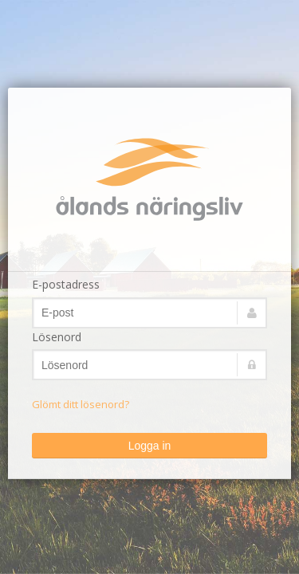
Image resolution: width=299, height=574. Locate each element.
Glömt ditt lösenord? (80, 404)
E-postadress (66, 284)
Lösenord (56, 336)
